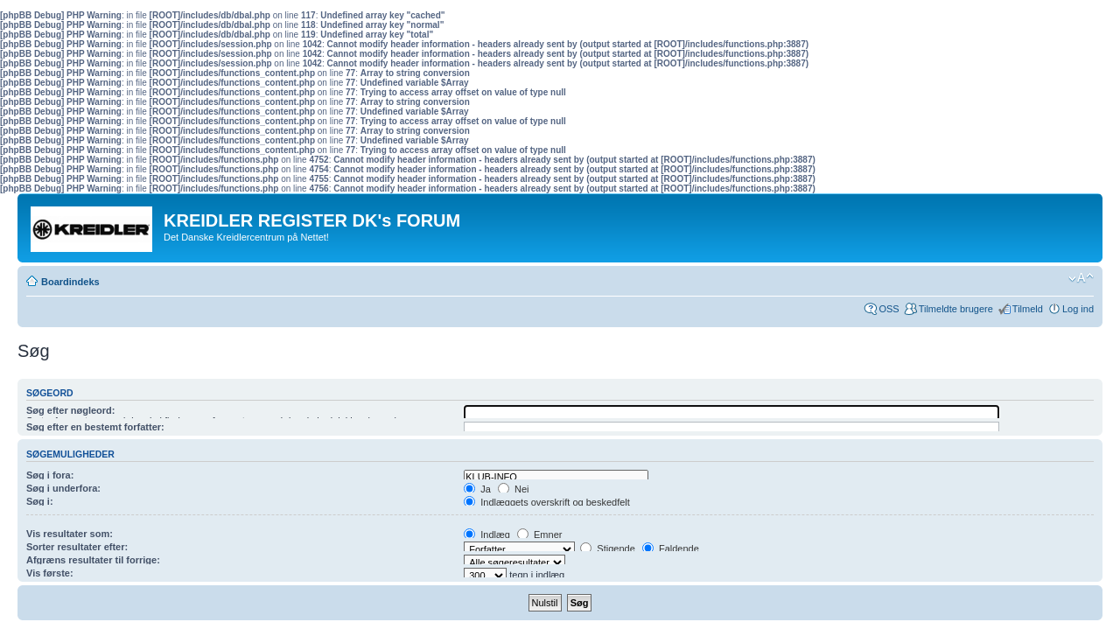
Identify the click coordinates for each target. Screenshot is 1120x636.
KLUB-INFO (556, 477)
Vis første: (50, 573)
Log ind (1078, 309)
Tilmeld (1027, 309)
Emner (539, 534)
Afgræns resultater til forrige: (93, 560)
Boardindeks (70, 281)
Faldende (670, 548)
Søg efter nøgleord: (70, 410)
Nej (513, 489)
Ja (477, 489)
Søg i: (39, 501)
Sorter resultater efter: (77, 547)
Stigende (607, 548)
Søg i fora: (50, 475)
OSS (888, 309)
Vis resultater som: (69, 533)
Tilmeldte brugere (956, 309)
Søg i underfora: (63, 488)
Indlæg (487, 534)
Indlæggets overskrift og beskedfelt (547, 502)
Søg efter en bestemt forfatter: (95, 427)
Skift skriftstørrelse (1081, 278)
